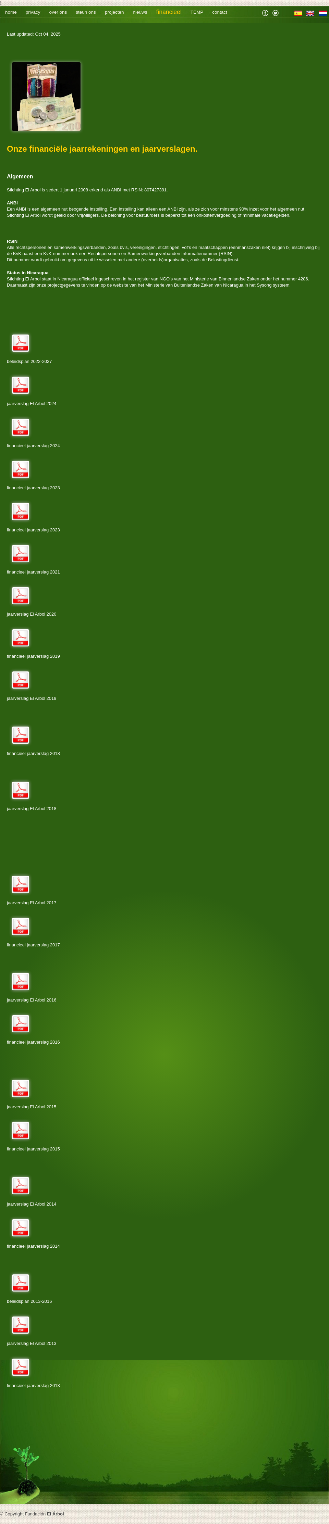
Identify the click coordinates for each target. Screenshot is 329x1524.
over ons (58, 12)
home (11, 12)
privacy (33, 12)
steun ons (86, 12)
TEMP (197, 12)
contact (219, 12)
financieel (168, 12)
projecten (114, 12)
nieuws (140, 12)
